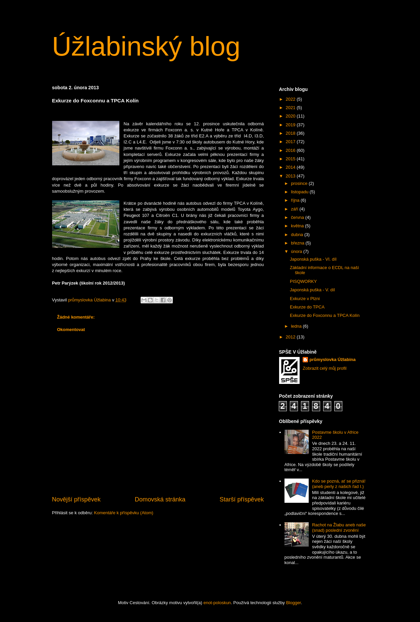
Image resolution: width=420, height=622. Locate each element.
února (297, 251)
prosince (300, 183)
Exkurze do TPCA (307, 306)
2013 (291, 175)
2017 (291, 141)
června (298, 217)
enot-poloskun (217, 602)
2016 (291, 150)
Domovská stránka (160, 499)
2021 (291, 107)
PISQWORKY (303, 281)
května (298, 225)
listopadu (300, 191)
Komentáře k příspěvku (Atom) (123, 512)
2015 (291, 158)
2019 (291, 124)
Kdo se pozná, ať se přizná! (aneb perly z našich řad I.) (339, 484)
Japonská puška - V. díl (312, 289)
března (298, 242)
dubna (297, 234)
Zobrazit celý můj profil (324, 368)
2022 (291, 99)
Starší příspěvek (242, 499)
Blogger (293, 602)
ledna (297, 326)
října (296, 200)
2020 (291, 116)
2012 (291, 336)
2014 (291, 167)
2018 (291, 133)
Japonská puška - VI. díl (313, 259)
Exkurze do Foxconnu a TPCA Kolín (324, 315)
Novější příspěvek (76, 499)
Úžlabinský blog (146, 46)
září (295, 208)
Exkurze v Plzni (305, 298)
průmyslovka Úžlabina (332, 359)
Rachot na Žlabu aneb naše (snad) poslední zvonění (339, 527)
